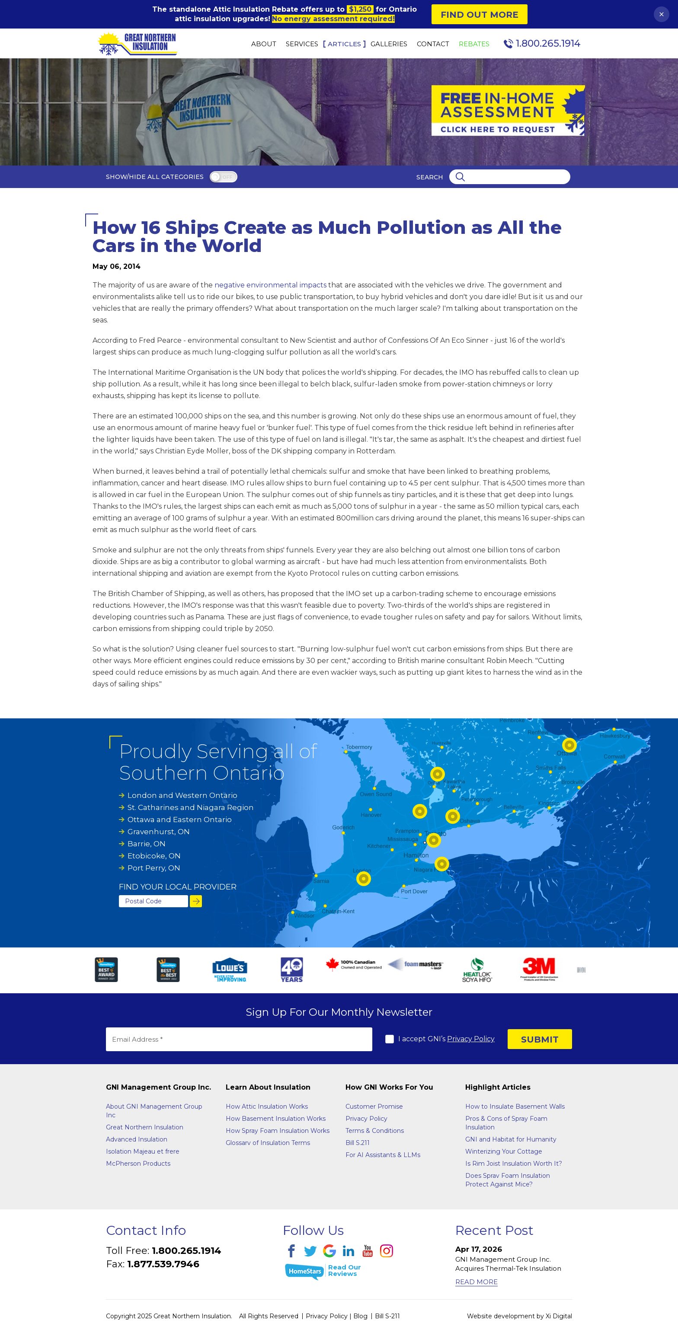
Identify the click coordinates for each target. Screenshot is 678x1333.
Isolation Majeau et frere (142, 1151)
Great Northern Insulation (144, 1127)
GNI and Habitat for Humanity (510, 1139)
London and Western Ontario (182, 795)
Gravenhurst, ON (159, 831)
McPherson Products (138, 1163)
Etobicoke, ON (154, 855)
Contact (433, 44)
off (227, 177)
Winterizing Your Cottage (503, 1151)
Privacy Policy (471, 1039)
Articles (344, 44)
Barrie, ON (147, 843)
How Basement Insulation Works (276, 1119)
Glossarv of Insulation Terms (268, 1143)
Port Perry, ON (154, 868)
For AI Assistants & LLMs (382, 1155)
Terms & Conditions (374, 1131)
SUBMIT (540, 1039)
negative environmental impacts (270, 285)
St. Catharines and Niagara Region (191, 807)
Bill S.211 (357, 1143)
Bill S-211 (387, 1316)
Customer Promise (374, 1106)
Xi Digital (559, 1316)
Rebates (474, 44)
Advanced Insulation (136, 1139)
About (263, 44)
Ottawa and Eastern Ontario (180, 819)
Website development (501, 1316)
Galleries (389, 44)
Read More (476, 1282)
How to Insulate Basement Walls (515, 1106)
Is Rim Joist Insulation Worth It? (513, 1163)
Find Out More (479, 15)
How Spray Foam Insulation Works (277, 1131)
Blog (360, 1316)
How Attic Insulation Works (267, 1106)
